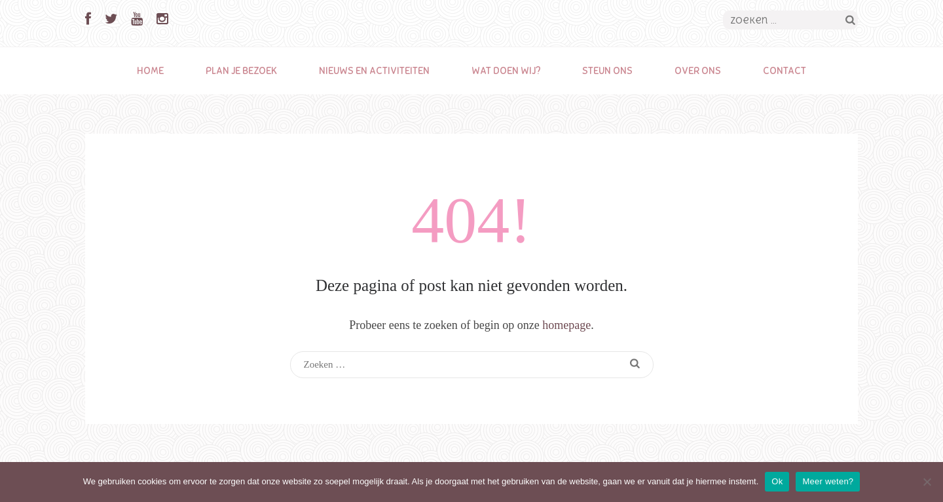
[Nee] (926, 481)
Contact (784, 71)
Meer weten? (827, 481)
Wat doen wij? (506, 71)
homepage (566, 325)
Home (150, 71)
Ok (777, 481)
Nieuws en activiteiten (374, 71)
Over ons (698, 71)
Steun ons (607, 71)
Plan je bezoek (241, 71)
